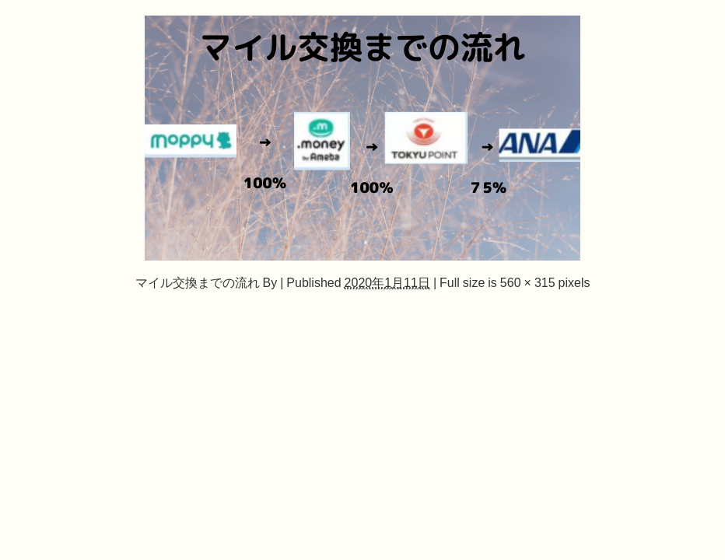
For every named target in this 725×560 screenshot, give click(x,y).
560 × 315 (527, 282)
